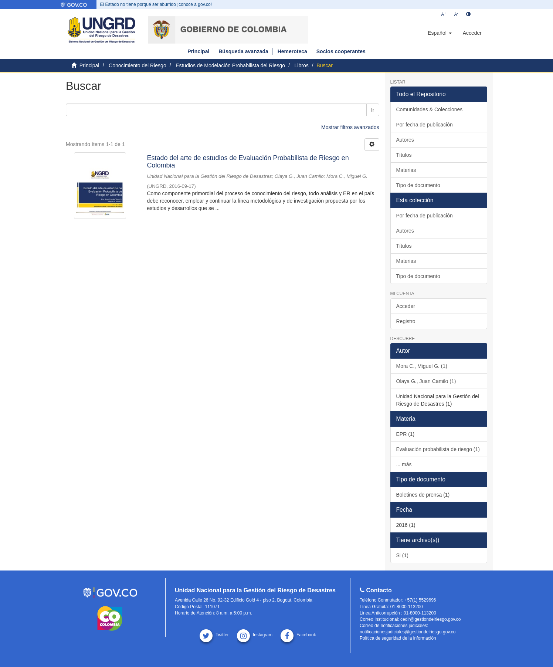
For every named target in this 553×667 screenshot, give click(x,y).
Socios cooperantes (341, 51)
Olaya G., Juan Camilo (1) (426, 381)
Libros (302, 65)
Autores (405, 140)
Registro (405, 321)
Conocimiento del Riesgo (137, 65)
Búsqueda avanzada (243, 51)
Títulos (404, 155)
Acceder (405, 306)
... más (404, 464)
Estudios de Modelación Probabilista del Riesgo (230, 65)
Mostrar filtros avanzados (350, 127)
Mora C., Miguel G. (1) (421, 366)
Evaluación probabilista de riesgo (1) (438, 449)
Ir (372, 110)
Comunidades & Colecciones (429, 109)
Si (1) (402, 555)
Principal (198, 51)
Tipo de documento (418, 185)
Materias (406, 170)
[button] (439, 33)
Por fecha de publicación (424, 125)
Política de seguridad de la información (398, 638)
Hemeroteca (292, 51)
